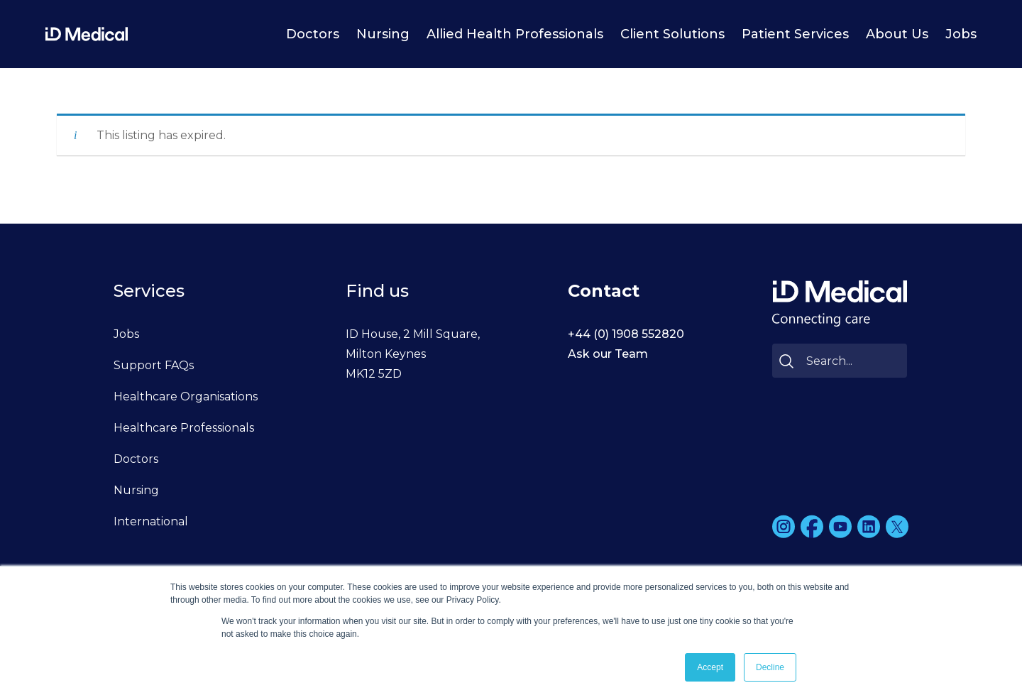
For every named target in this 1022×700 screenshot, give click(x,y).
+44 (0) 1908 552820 (626, 334)
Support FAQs (154, 365)
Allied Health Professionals (515, 34)
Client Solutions (672, 34)
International (151, 521)
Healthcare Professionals (184, 427)
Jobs (961, 34)
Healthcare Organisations (186, 396)
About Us (897, 34)
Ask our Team (608, 354)
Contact (603, 290)
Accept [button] (710, 667)
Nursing (383, 34)
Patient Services (795, 34)
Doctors (312, 34)
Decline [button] (770, 667)
